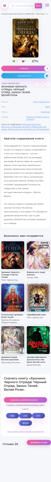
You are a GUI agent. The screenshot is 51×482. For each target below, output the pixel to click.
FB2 (12, 415)
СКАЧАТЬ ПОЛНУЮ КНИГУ (24, 400)
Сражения (43, 129)
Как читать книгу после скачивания (25, 431)
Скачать (35, 68)
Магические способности (22, 129)
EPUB (25, 423)
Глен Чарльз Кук (41, 102)
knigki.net (4, 5)
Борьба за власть (22, 127)
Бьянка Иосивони (10, 320)
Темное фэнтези (31, 124)
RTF (38, 415)
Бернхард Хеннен (10, 362)
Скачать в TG (33, 75)
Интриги (7, 127)
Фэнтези (45, 112)
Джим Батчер (34, 365)
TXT (25, 415)
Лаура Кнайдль (9, 322)
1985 (47, 107)
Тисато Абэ (32, 277)
